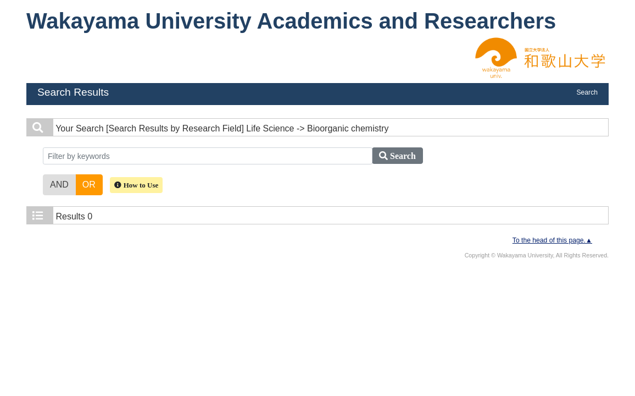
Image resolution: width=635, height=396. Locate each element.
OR (89, 183)
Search (587, 92)
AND (59, 183)
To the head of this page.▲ (552, 240)
